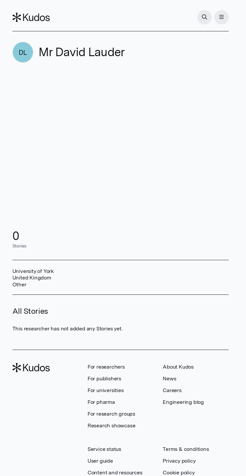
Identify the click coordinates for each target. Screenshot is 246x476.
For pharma (101, 402)
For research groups (111, 414)
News (169, 378)
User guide (100, 461)
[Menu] (221, 17)
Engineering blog (183, 402)
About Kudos (178, 367)
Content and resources (115, 472)
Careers (172, 390)
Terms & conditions (186, 449)
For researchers (106, 367)
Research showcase (112, 425)
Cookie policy (178, 472)
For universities (106, 390)
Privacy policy (179, 461)
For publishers (104, 378)
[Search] (204, 17)
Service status (104, 449)
